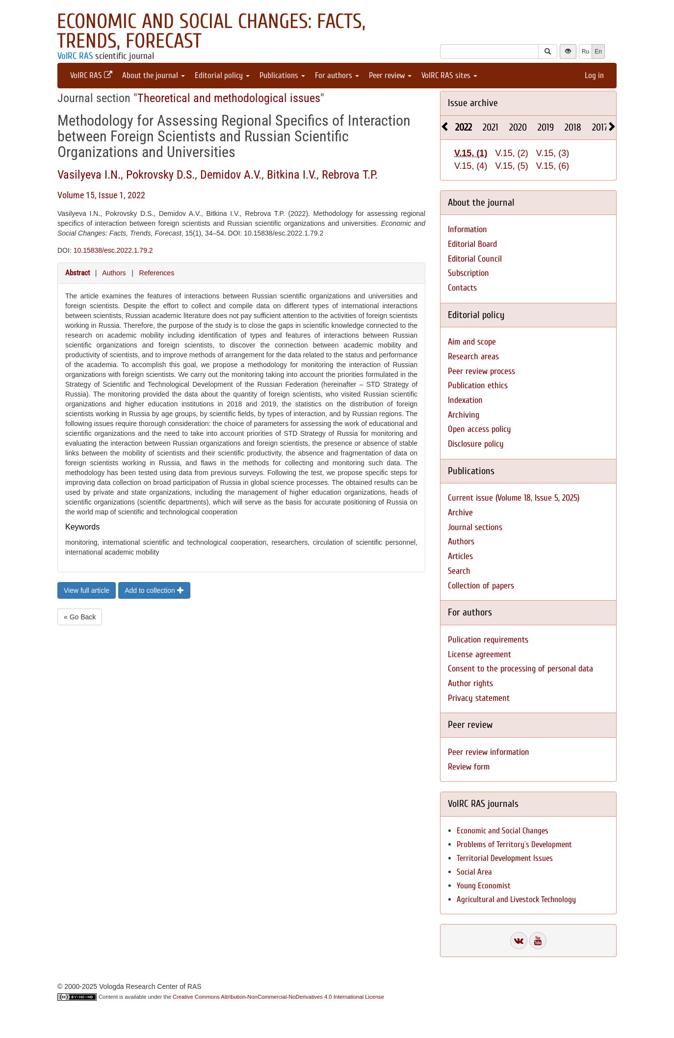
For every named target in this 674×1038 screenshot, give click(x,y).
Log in (594, 75)
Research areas (473, 356)
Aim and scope (472, 342)
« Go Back (80, 617)
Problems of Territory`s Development (514, 844)
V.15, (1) (470, 153)
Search (459, 571)
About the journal (153, 75)
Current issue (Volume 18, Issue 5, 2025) (513, 498)
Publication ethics (478, 385)
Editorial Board (472, 244)
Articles (460, 556)
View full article (86, 590)
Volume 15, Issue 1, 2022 (101, 195)
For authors (337, 75)
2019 (546, 127)
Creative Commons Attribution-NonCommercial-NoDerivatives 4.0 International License (278, 997)
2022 (463, 127)
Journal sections (475, 527)
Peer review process (481, 371)
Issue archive (473, 102)
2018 (573, 127)
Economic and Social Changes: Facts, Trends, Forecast (211, 31)
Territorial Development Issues (505, 858)
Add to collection (154, 590)
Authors (114, 273)
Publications (282, 75)
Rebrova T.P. (350, 175)
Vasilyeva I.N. (89, 175)
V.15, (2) (511, 153)
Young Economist (484, 885)
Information (467, 229)
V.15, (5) (511, 166)
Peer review (390, 75)
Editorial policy (222, 75)
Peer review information (488, 752)
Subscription (468, 273)
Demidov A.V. (230, 175)
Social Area (474, 872)
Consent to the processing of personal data (520, 669)
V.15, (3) (552, 153)
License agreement (479, 654)
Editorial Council (475, 259)
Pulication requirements (488, 640)
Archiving (463, 415)
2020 (518, 127)
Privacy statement (479, 698)
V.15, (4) (470, 166)
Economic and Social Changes (502, 830)
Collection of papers (481, 586)
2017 (600, 127)
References (157, 273)
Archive (460, 512)
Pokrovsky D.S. (160, 175)
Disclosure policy (476, 444)
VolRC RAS (75, 56)
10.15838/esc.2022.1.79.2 (113, 250)
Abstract (77, 272)
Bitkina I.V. (291, 175)
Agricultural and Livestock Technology (516, 899)
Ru (585, 51)
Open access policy (479, 429)
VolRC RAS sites (449, 75)
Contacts (462, 288)
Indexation (465, 400)
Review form (469, 767)
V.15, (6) (552, 166)
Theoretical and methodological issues (228, 98)
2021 (490, 127)
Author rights (470, 683)
